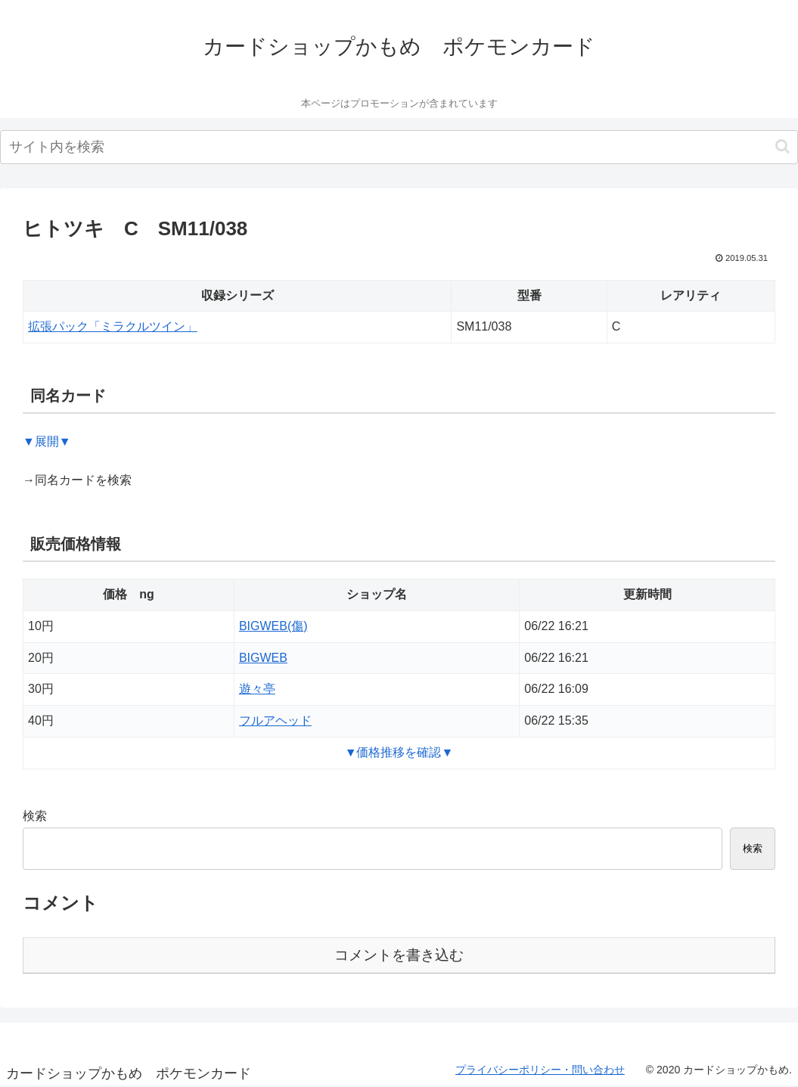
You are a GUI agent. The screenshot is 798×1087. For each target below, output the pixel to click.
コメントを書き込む (399, 955)
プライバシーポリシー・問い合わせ (540, 1070)
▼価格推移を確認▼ (399, 752)
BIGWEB (263, 657)
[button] (782, 146)
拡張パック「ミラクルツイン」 (112, 326)
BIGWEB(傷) (273, 626)
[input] (399, 147)
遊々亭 (257, 688)
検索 (35, 815)
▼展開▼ (47, 441)
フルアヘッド (275, 720)
